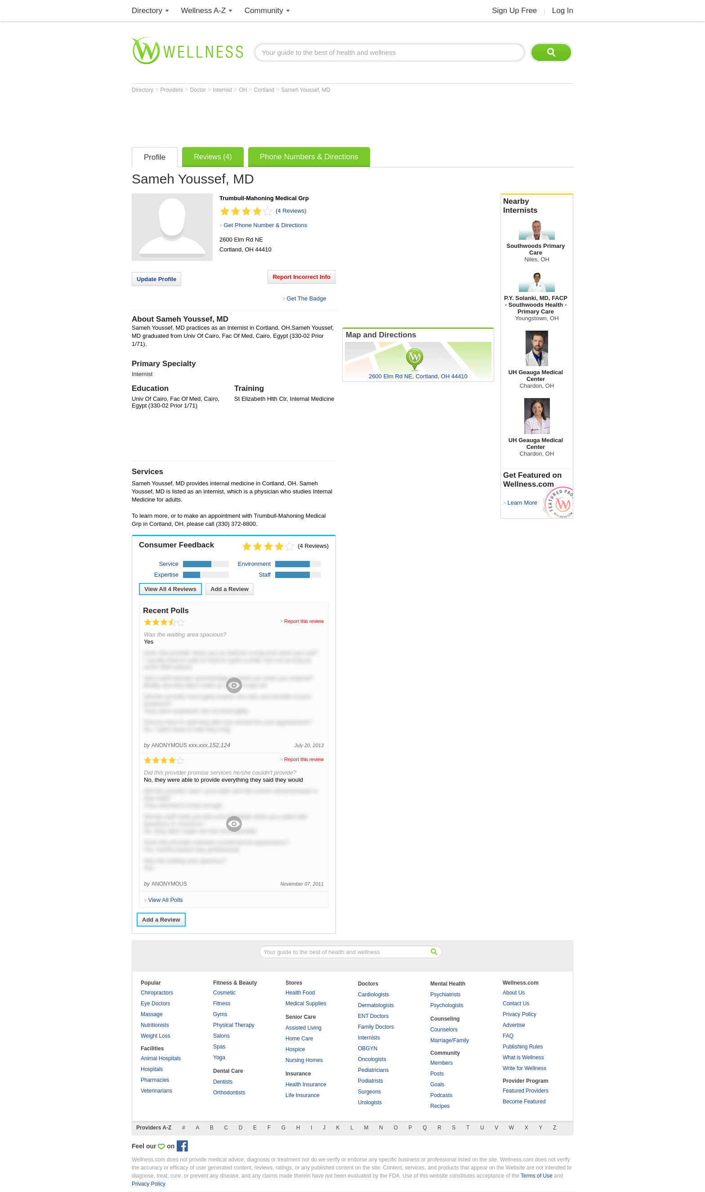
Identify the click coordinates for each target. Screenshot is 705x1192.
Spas (219, 1047)
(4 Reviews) (291, 210)
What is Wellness (523, 1057)
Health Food (300, 993)
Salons (221, 1036)
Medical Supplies (306, 1003)
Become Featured (524, 1101)
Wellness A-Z (203, 10)
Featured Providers (526, 1091)
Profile (154, 157)
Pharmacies (155, 1080)
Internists (369, 1038)
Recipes (440, 1106)
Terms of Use (537, 1176)
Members (441, 1063)
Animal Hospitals (161, 1058)
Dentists (222, 1082)
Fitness (222, 1003)
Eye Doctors (155, 1003)
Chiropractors (157, 993)
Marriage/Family (449, 1040)
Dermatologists (376, 1005)
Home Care (299, 1038)
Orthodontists (229, 1092)
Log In (562, 10)
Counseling (445, 1019)
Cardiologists (373, 994)
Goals (437, 1084)
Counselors (444, 1029)
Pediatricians (373, 1070)
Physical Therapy (233, 1025)
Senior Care (301, 1017)
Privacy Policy (519, 1014)
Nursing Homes (304, 1060)
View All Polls (165, 899)
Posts (437, 1074)
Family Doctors (376, 1027)
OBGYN (367, 1048)
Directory (147, 10)
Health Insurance (306, 1084)
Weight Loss (155, 1036)
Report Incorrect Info (301, 276)
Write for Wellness (524, 1068)
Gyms (220, 1014)
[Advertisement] (295, 118)
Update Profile (156, 279)
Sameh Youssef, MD (305, 90)
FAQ (508, 1036)
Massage (152, 1014)
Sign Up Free (514, 10)
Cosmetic (224, 993)
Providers (172, 90)
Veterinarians (156, 1091)
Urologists (370, 1102)
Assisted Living (303, 1028)
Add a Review (229, 589)
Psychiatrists (445, 994)
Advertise (514, 1025)
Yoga (219, 1057)
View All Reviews (170, 589)
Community (264, 10)
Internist (223, 90)
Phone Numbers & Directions (309, 156)
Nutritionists (155, 1025)
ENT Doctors (373, 1016)
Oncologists (372, 1059)
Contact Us (516, 1003)
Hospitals (152, 1069)
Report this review (304, 621)
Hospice (295, 1049)
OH (243, 90)
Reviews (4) (213, 157)
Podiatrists (370, 1081)
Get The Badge (306, 298)
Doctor (199, 90)
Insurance (298, 1074)
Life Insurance (302, 1095)
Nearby (537, 206)
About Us (514, 993)
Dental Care (228, 1071)
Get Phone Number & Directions (265, 225)
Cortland (265, 90)
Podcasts (441, 1095)
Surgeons (369, 1092)
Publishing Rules (523, 1047)
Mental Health (447, 984)
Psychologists (446, 1005)
